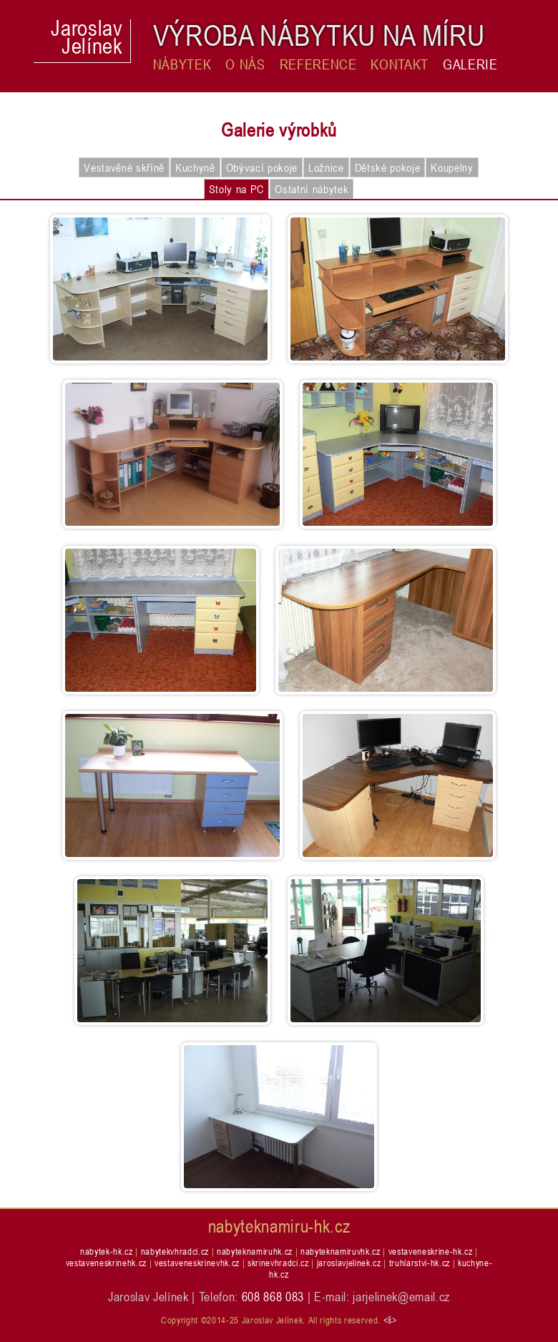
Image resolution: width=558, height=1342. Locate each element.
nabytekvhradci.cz (175, 1251)
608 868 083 (273, 1296)
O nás (245, 64)
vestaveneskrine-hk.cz (430, 1251)
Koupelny (452, 167)
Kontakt (400, 64)
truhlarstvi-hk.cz (419, 1262)
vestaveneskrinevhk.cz (197, 1262)
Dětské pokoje (388, 167)
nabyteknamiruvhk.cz (340, 1251)
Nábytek (182, 64)
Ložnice (326, 167)
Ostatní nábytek (311, 189)
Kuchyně (195, 167)
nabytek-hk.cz (106, 1251)
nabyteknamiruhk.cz (255, 1251)
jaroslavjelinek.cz (349, 1262)
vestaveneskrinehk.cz (106, 1262)
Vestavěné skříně (124, 167)
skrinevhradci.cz (278, 1262)
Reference (318, 64)
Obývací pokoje (262, 167)
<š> (390, 1320)
